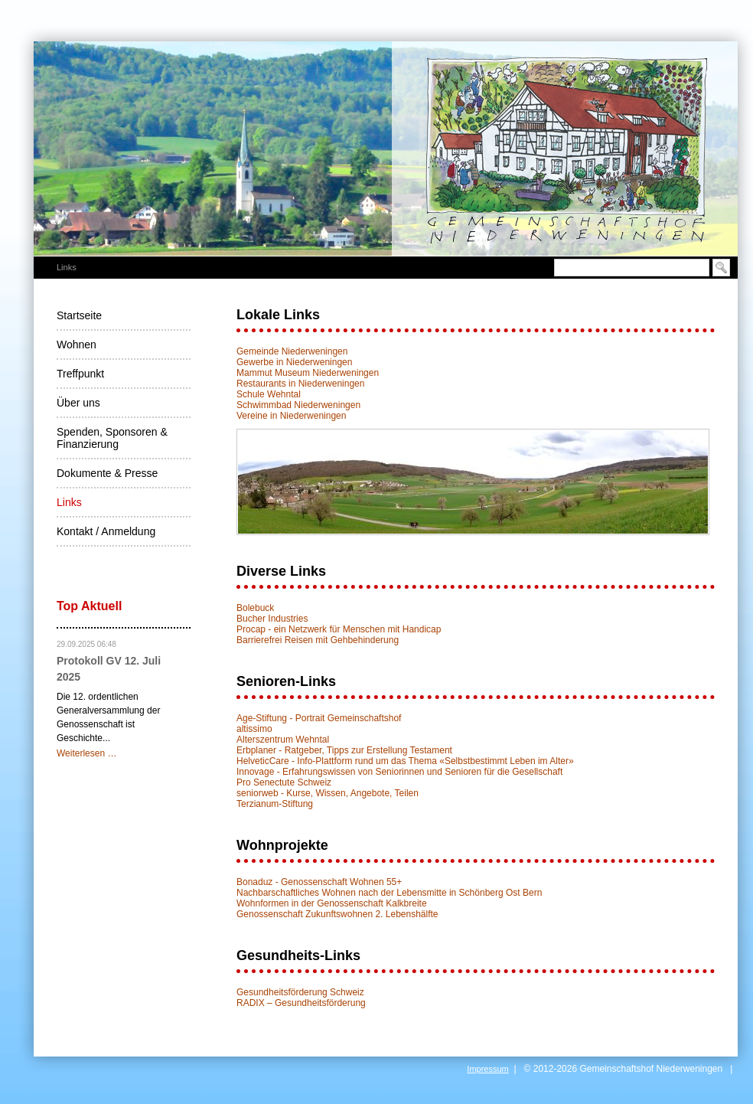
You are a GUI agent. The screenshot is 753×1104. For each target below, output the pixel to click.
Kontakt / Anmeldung (106, 531)
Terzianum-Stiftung (274, 804)
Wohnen (76, 344)
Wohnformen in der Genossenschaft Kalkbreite (331, 903)
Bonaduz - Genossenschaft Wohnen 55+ (319, 882)
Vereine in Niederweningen (291, 415)
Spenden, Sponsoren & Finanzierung (112, 438)
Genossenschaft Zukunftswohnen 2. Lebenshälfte (337, 914)
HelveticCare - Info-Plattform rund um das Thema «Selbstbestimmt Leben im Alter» (405, 761)
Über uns (78, 403)
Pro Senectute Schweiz (283, 782)
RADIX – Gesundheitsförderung (301, 1003)
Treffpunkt (80, 373)
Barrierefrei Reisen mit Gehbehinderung (317, 640)
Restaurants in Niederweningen (300, 383)
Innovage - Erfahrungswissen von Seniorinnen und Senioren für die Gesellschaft (399, 771)
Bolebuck (255, 608)
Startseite (79, 315)
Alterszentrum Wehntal (282, 739)
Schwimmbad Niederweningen (298, 405)
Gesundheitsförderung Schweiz (300, 992)
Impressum (487, 1068)
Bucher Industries (272, 618)
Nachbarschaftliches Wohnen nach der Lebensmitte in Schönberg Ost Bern (389, 892)
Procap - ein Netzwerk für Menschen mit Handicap (338, 629)
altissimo (254, 728)
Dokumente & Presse (107, 473)
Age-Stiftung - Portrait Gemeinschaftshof (318, 718)
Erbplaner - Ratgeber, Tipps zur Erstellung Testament (344, 750)
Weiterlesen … (86, 753)
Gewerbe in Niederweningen (294, 362)
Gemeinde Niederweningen (291, 351)
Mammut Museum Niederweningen (307, 372)
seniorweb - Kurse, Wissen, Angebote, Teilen (327, 793)
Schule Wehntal (268, 394)
